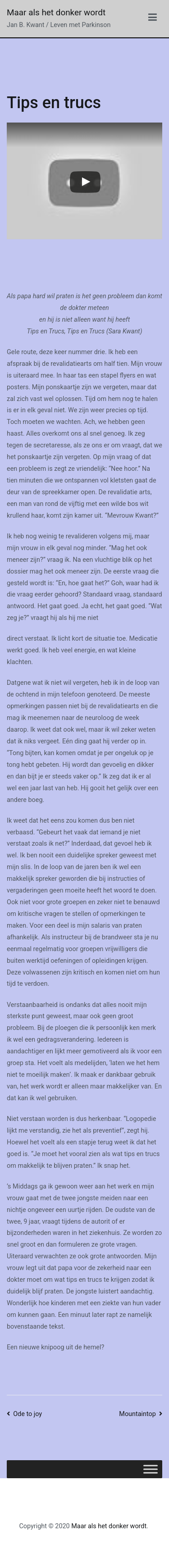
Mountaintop (137, 1414)
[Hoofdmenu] (152, 19)
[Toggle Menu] (150, 1469)
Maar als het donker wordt (56, 12)
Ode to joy (27, 1414)
